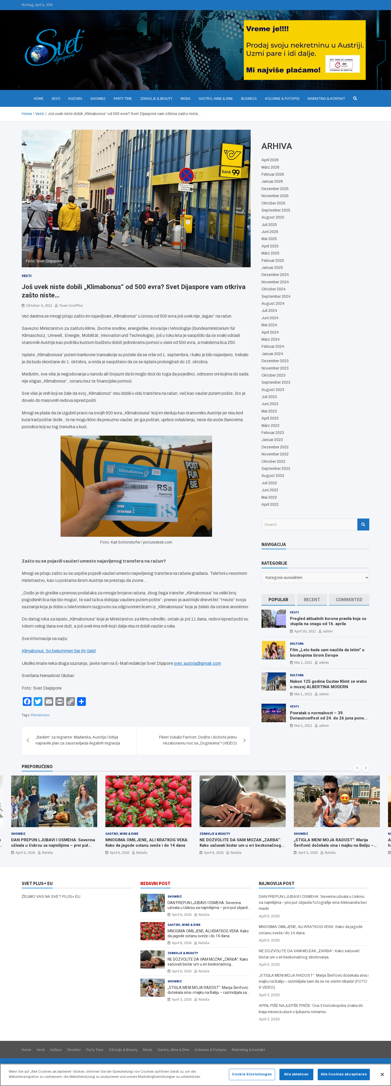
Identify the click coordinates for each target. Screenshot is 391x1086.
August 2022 (272, 476)
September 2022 (275, 469)
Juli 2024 (269, 311)
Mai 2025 (269, 239)
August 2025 (272, 217)
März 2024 (270, 339)
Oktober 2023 (273, 375)
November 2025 (275, 196)
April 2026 (270, 160)
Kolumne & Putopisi (282, 98)
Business (249, 98)
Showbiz (98, 98)
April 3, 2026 (308, 852)
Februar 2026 (272, 174)
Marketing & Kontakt (326, 98)
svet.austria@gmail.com (197, 663)
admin (328, 631)
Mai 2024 (269, 325)
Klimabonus (40, 714)
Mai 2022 (269, 497)
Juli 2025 (269, 225)
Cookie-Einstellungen (252, 1077)
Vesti (56, 98)
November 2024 (275, 282)
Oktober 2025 (273, 203)
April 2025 (270, 246)
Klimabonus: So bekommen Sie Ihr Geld (59, 651)
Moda (185, 98)
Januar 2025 (272, 268)
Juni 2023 (269, 404)
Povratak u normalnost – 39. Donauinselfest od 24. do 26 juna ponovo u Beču (329, 718)
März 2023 (270, 426)
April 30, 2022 (305, 631)
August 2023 (272, 390)
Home (38, 98)
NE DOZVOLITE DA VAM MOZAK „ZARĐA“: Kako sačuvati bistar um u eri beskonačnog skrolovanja (240, 845)
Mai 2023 (269, 411)
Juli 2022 (269, 483)
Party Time (123, 98)
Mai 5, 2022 (303, 725)
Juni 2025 (269, 232)
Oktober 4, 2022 (39, 305)
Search (363, 524)
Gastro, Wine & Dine (215, 98)
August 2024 (273, 304)
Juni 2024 (270, 318)
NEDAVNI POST (155, 883)
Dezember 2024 (275, 275)
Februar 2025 (272, 261)
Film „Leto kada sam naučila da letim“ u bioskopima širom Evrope (327, 652)
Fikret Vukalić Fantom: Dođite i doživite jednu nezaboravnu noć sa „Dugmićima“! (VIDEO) (198, 740)
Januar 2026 (272, 181)
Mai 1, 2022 (303, 662)
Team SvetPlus (71, 305)
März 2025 (270, 253)
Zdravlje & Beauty (156, 98)
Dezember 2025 (275, 189)
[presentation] (357, 768)
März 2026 (270, 167)
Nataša (47, 852)
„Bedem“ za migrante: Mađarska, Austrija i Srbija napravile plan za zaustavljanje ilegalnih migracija (78, 740)
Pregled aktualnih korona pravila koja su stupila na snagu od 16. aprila (328, 621)
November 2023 (275, 368)
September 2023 (275, 382)
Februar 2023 (272, 433)
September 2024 (276, 296)
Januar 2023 (272, 440)
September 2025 (275, 210)
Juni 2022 (269, 490)
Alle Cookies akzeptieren (344, 1077)
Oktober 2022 (273, 462)
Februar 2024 (272, 347)
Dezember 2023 (275, 361)
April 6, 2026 (25, 852)
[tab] (278, 600)
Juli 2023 (269, 397)
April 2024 (270, 332)
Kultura (75, 98)
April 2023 (270, 418)
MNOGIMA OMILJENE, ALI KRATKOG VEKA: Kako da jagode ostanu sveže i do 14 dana (146, 842)
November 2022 (275, 454)
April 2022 (270, 504)
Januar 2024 (272, 354)
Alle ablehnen (296, 1077)
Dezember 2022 (275, 447)
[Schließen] (382, 1077)
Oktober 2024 (273, 289)
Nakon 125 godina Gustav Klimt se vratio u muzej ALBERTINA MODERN (328, 684)
